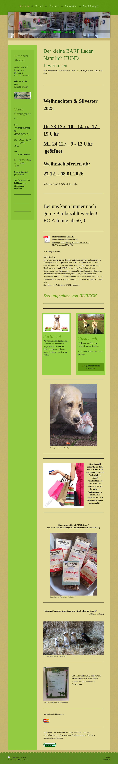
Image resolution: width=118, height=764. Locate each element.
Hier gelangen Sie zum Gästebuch (91, 367)
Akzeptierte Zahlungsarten (54, 714)
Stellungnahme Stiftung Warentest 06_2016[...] (70, 242)
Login (108, 757)
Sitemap (23, 757)
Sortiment (53, 735)
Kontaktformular (21, 87)
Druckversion (14, 757)
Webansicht (106, 759)
